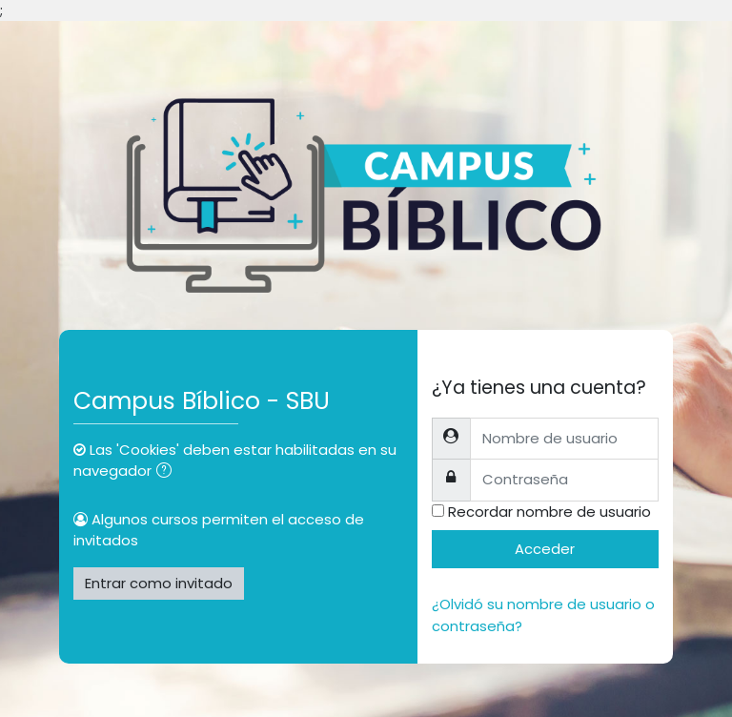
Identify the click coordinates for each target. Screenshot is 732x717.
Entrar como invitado (159, 583)
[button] (167, 472)
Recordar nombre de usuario (549, 512)
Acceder (545, 549)
